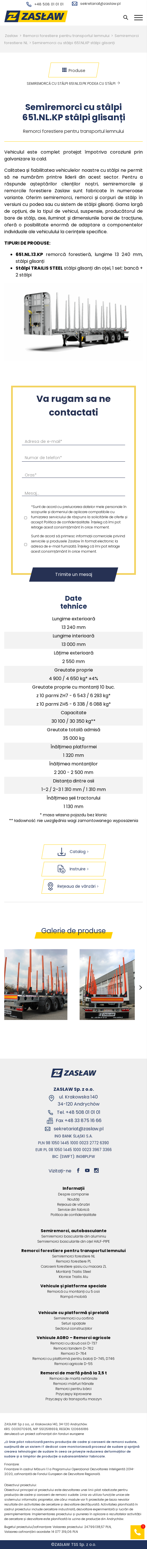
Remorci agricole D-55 (73, 1363)
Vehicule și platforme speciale (73, 1286)
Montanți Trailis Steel (73, 1271)
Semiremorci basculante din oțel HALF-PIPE (73, 1241)
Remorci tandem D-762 (73, 1348)
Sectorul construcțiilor (73, 1328)
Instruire (74, 869)
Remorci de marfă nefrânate (73, 1378)
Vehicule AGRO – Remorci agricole (74, 1338)
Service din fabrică (73, 1209)
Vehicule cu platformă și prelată (73, 1312)
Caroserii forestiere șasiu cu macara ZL (73, 1266)
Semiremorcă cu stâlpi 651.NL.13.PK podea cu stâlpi (74, 83)
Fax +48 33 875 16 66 (79, 1120)
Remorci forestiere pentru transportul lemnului (66, 35)
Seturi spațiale (73, 1323)
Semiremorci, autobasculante (74, 1231)
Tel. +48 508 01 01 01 (78, 1112)
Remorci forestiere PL (73, 1261)
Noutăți (73, 1199)
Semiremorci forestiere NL (73, 1256)
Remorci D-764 (73, 1353)
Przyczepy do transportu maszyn (73, 1399)
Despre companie (73, 1194)
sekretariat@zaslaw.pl (96, 3)
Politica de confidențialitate (73, 1214)
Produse (73, 70)
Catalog (74, 852)
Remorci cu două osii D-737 (73, 1343)
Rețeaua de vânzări (74, 886)
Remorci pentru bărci (73, 1388)
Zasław (11, 35)
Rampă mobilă (73, 1296)
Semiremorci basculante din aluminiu (73, 1236)
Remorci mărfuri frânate (73, 1383)
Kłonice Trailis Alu (73, 1276)
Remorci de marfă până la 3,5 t (73, 1373)
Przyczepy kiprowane (74, 1393)
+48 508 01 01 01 (44, 4)
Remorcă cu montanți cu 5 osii (73, 1291)
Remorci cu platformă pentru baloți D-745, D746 (73, 1358)
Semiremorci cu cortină (74, 1318)
